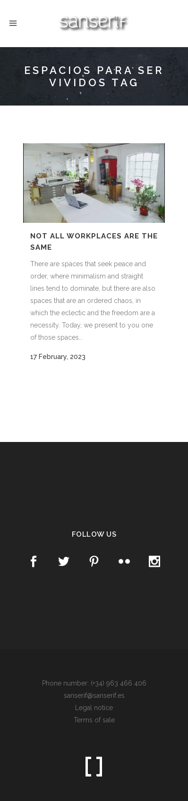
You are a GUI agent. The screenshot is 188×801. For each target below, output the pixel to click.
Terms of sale (94, 720)
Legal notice (94, 707)
